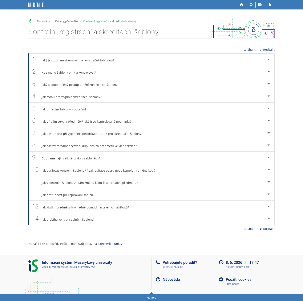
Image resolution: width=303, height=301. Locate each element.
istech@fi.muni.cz (110, 244)
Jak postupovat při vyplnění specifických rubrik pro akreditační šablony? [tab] (89, 133)
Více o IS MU (49, 266)
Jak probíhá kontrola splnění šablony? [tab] (65, 219)
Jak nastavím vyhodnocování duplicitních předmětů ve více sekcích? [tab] (86, 145)
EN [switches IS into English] (260, 4)
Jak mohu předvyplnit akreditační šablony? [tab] (69, 96)
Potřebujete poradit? (180, 262)
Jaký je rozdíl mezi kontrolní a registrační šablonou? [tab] (75, 59)
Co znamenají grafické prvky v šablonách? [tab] (68, 157)
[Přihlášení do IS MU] (270, 5)
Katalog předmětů (66, 21)
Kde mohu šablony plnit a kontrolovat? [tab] (66, 72)
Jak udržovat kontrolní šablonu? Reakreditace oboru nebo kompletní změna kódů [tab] (96, 170)
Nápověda (43, 21)
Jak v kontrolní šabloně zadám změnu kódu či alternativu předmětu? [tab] (87, 182)
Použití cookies (238, 279)
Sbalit (249, 50)
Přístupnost (232, 283)
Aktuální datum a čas (237, 266)
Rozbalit (267, 50)
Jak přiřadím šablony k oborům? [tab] (61, 108)
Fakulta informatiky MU (82, 266)
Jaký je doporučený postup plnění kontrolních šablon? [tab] (77, 84)
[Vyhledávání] (251, 5)
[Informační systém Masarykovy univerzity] (36, 4)
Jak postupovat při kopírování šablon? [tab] (65, 194)
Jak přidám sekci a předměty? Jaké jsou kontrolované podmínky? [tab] (84, 121)
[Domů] (241, 5)
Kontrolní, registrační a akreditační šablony (109, 21)
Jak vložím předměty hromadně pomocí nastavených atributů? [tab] (83, 206)
